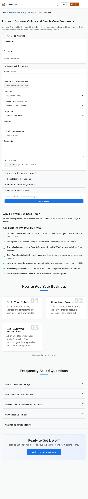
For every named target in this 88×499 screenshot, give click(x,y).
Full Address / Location (14, 131)
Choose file (10, 164)
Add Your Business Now (44, 452)
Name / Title (10, 72)
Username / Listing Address (16, 81)
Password (9, 51)
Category (8, 91)
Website (7, 121)
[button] (65, 4)
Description (9, 141)
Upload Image (10, 160)
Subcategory (15, 101)
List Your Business (74, 4)
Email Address (11, 41)
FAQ (45, 355)
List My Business (44, 201)
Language (9, 111)
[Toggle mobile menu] (83, 4)
